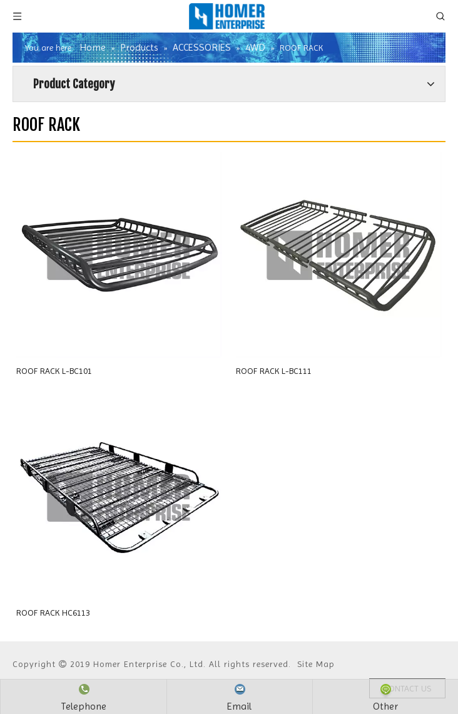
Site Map (316, 664)
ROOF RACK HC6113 (53, 613)
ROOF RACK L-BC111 (274, 371)
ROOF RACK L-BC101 (54, 371)
